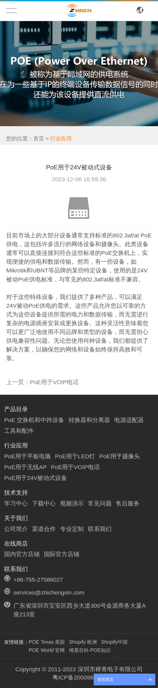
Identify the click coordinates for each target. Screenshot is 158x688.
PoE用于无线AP (25, 467)
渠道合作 (44, 529)
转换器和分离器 (89, 420)
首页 (38, 136)
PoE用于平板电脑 (27, 456)
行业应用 (61, 136)
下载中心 (44, 503)
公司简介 (16, 529)
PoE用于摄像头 (119, 456)
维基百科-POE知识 (90, 650)
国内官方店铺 (22, 554)
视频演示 (72, 503)
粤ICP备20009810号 (79, 677)
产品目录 (16, 409)
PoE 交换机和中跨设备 (34, 420)
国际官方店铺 (61, 554)
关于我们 (16, 518)
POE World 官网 (47, 650)
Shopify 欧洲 (83, 642)
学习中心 (16, 503)
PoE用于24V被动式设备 (35, 478)
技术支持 (16, 492)
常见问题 (100, 503)
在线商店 (16, 543)
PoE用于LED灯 (75, 456)
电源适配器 (129, 420)
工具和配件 (19, 430)
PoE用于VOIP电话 (42, 382)
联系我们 (100, 529)
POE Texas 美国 (47, 642)
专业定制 (72, 529)
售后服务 (127, 503)
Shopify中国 (114, 642)
